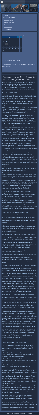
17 (3, 46)
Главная (6, 15)
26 (9, 48)
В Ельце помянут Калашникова (12, 60)
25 (6, 48)
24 (3, 48)
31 (3, 50)
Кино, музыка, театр (9, 22)
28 (15, 48)
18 (6, 46)
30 (20, 48)
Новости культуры (8, 20)
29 (18, 48)
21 (15, 46)
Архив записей (8, 27)
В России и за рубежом (10, 17)
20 (12, 46)
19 (9, 46)
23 (20, 46)
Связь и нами (7, 29)
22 (18, 46)
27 (12, 48)
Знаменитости (7, 24)
